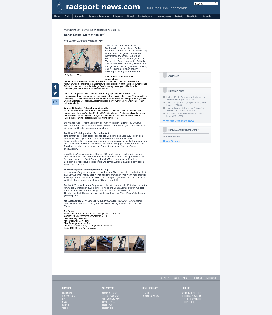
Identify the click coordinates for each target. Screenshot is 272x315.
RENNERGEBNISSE (109, 301)
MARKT (65, 301)
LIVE (64, 298)
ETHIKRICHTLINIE (188, 301)
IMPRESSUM (211, 277)
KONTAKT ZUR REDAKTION (191, 293)
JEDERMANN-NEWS (69, 296)
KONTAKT (199, 277)
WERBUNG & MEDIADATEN (191, 296)
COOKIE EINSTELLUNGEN (170, 277)
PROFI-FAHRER (107, 307)
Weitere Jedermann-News (180, 120)
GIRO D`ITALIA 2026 (109, 293)
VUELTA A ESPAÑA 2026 (111, 298)
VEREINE (65, 307)
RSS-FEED (145, 293)
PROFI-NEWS (67, 293)
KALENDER (66, 304)
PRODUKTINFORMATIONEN (191, 298)
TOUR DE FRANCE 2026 (110, 296)
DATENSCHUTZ (187, 277)
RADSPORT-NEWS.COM (150, 296)
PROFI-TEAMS (107, 304)
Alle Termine (173, 141)
